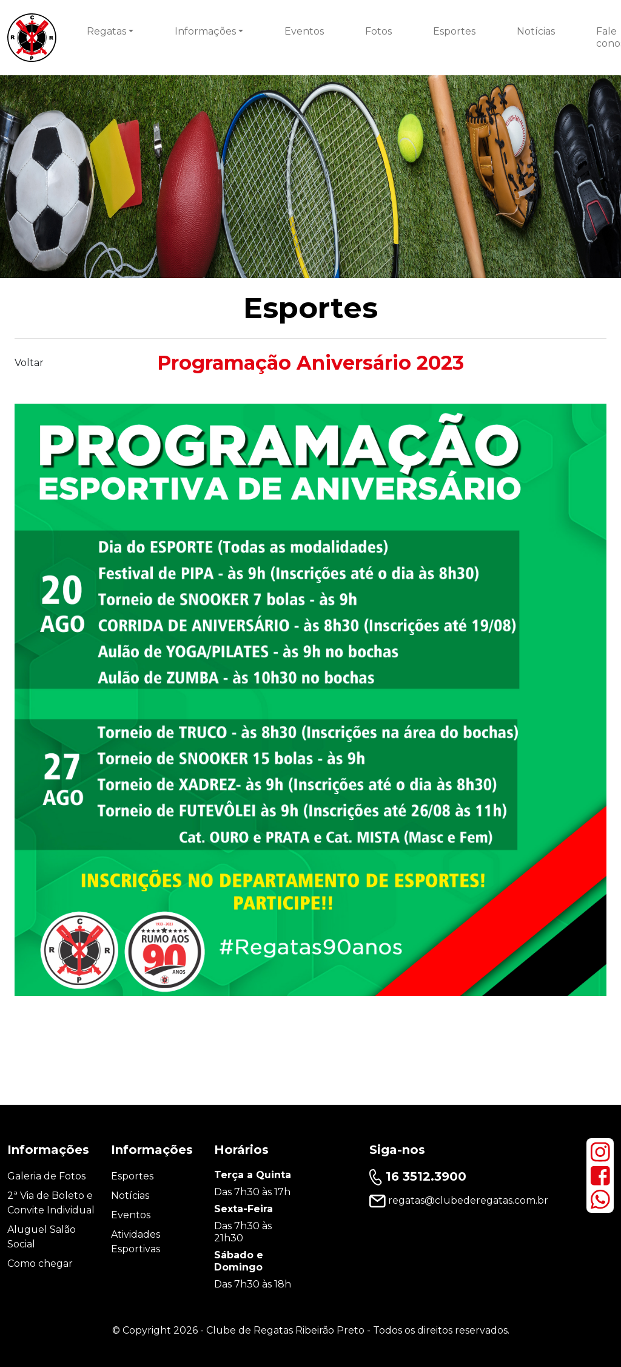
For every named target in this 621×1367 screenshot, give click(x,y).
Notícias (536, 31)
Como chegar (40, 1263)
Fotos (378, 31)
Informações (205, 31)
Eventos (304, 31)
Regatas (106, 31)
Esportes (454, 31)
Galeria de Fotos (46, 1176)
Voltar (29, 362)
